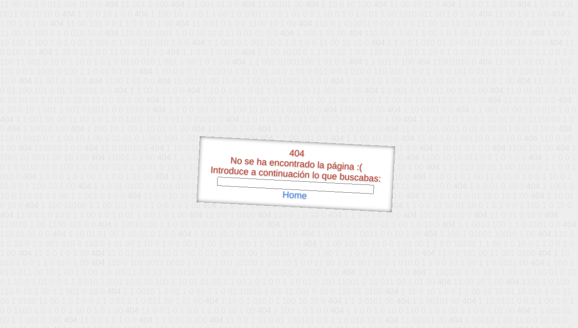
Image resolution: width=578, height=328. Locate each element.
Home (294, 195)
